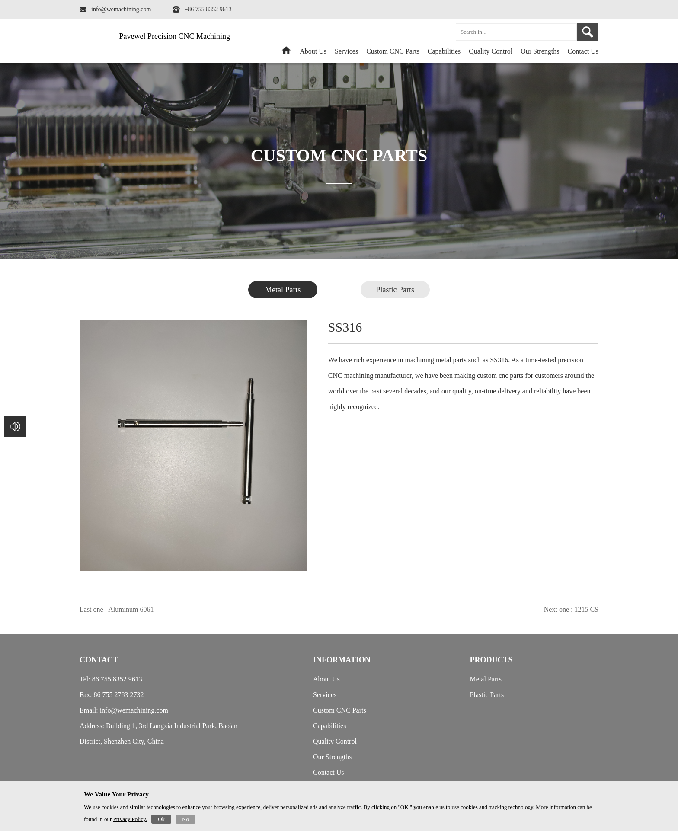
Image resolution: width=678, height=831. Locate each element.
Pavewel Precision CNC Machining (174, 36)
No (185, 819)
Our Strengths (540, 51)
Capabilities (444, 51)
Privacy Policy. (130, 819)
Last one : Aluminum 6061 (117, 609)
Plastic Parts (395, 289)
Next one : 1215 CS (571, 609)
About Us (313, 51)
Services (346, 51)
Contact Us (582, 51)
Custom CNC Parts (392, 51)
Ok (161, 819)
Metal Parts (283, 289)
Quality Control (490, 51)
